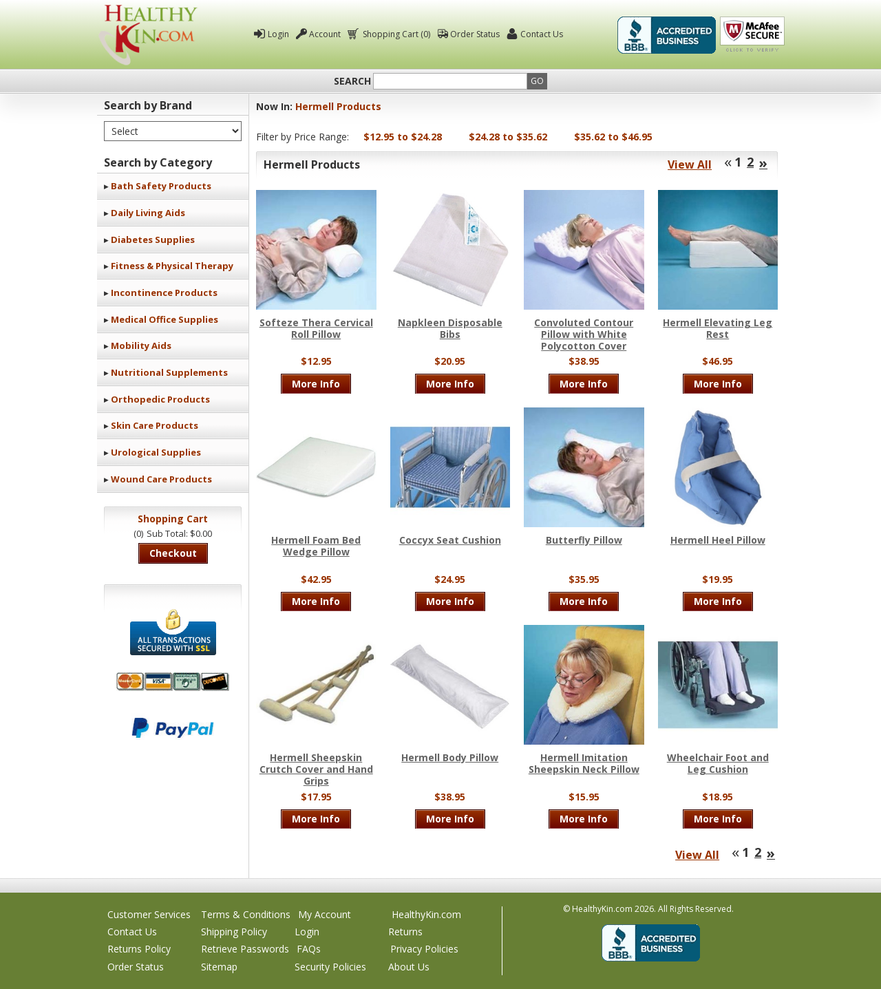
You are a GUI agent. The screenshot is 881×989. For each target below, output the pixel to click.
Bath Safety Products (161, 186)
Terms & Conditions (245, 914)
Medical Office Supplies (164, 319)
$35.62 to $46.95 (613, 136)
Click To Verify (752, 35)
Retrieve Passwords (245, 948)
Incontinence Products (164, 292)
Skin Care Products (154, 425)
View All (690, 164)
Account (325, 34)
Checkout (173, 553)
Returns (405, 931)
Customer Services (149, 914)
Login (278, 34)
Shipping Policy (234, 931)
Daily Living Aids (148, 212)
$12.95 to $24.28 (402, 136)
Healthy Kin (148, 35)
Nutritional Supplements (169, 372)
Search (352, 81)
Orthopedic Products (160, 399)
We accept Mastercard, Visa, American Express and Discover (172, 681)
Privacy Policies (424, 948)
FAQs (309, 948)
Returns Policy (139, 948)
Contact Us (541, 34)
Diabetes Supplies (153, 239)
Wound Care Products (161, 479)
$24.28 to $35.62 (508, 136)
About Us (408, 966)
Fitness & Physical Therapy (172, 265)
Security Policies (330, 966)
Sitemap (219, 966)
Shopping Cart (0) (395, 34)
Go (537, 81)
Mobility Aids (141, 345)
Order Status (475, 34)
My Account (324, 914)
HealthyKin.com (426, 914)
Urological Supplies (156, 452)
